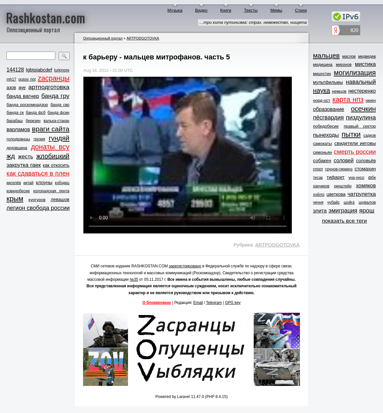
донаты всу (50, 147)
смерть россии (355, 151)
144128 (15, 69)
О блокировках (156, 302)
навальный (361, 82)
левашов (60, 199)
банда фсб (35, 112)
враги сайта (50, 129)
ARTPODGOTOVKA (142, 38)
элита (320, 211)
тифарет (336, 177)
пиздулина (361, 117)
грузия (39, 139)
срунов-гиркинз (338, 169)
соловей (343, 160)
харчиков (321, 186)
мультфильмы (328, 82)
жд (11, 156)
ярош (367, 210)
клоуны (44, 182)
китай (28, 183)
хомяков (366, 185)
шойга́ (349, 202)
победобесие (326, 126)
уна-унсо (356, 177)
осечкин (363, 108)
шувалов (367, 202)
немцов (339, 91)
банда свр (59, 105)
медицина (323, 64)
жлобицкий (52, 156)
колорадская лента (51, 191)
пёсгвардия (328, 117)
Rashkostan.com (45, 17)
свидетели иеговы (355, 143)
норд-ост (321, 100)
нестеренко (362, 91)
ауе (22, 87)
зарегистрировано (185, 266)
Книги (225, 10)
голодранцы (18, 138)
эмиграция (343, 210)
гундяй (59, 138)
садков (369, 135)
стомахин (365, 168)
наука (321, 90)
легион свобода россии (38, 208)
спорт (318, 169)
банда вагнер (23, 96)
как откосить (56, 165)
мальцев (326, 55)
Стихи (301, 10)
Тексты (251, 10)
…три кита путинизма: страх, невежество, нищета (253, 22)
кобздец (62, 183)
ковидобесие (18, 191)
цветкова (336, 194)
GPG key (233, 302)
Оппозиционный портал (102, 38)
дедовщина (17, 148)
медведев (367, 56)
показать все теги (344, 221)
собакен (322, 160)
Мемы (276, 10)
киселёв (14, 183)
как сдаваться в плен (38, 173)
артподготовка (48, 87)
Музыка (174, 10)
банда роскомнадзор (27, 104)
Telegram (214, 302)
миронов (343, 64)
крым (15, 199)
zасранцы (53, 78)
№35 (134, 279)
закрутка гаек (24, 165)
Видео (201, 10)
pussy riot (27, 79)
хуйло (318, 194)
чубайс (333, 202)
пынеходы (326, 135)
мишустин (322, 73)
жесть (25, 156)
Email (198, 302)
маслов (349, 56)
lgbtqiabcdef (39, 69)
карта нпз (348, 99)
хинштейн (342, 186)
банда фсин (58, 112)
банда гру (55, 95)
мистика (365, 64)
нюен (371, 100)
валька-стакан (56, 121)
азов (11, 87)
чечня (318, 202)
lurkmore (61, 70)
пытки (351, 134)
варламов (18, 129)
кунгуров (37, 199)
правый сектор (360, 126)
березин (33, 121)
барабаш (15, 121)
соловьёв (366, 160)
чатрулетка (362, 194)
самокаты (322, 143)
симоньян (322, 152)
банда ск (15, 112)
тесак (318, 177)
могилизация (355, 73)
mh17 (11, 79)
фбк (372, 177)
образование (328, 109)
